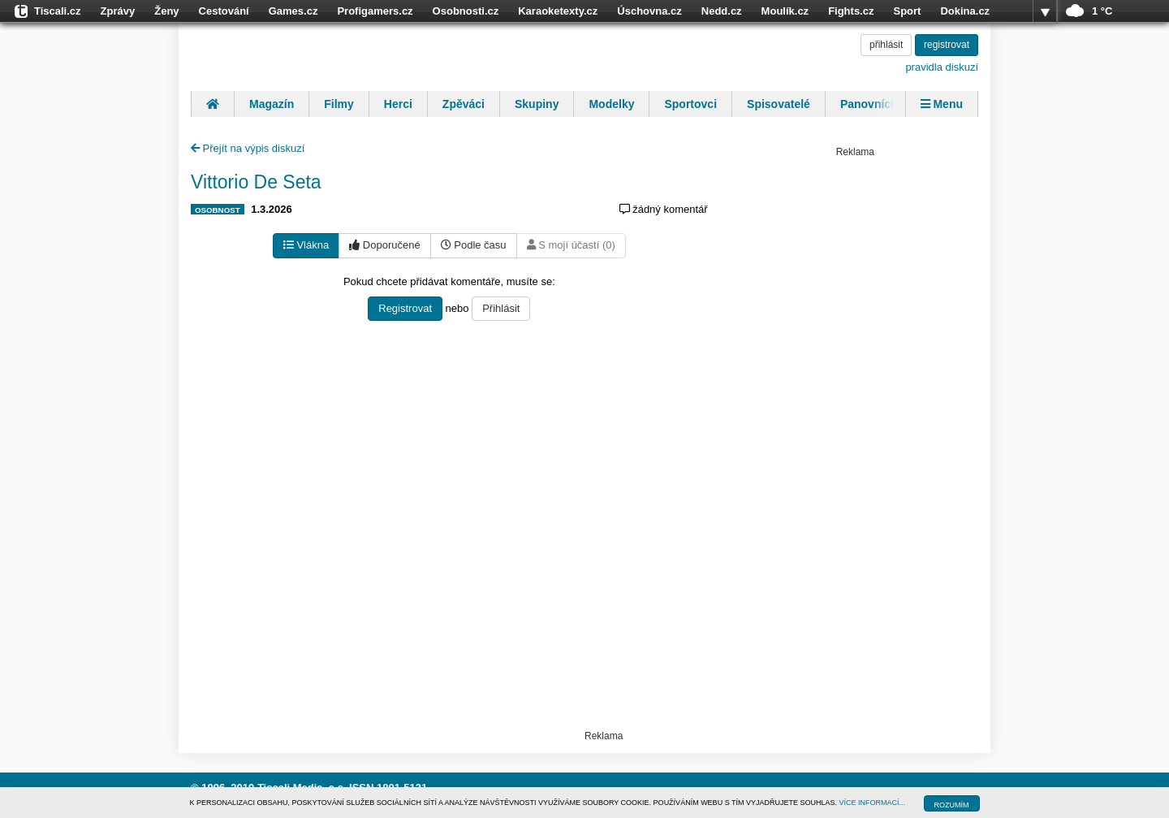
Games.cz (293, 11)
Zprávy (118, 11)
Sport (907, 11)
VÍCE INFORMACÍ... (872, 803)
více (1044, 11)
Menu (942, 103)
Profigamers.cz (374, 11)
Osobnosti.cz (466, 11)
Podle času (474, 245)
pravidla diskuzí (941, 67)
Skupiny (537, 103)
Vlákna (306, 245)
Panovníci (867, 103)
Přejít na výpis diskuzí (247, 148)
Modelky (611, 103)
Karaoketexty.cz (557, 11)
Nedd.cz (721, 11)
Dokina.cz (965, 11)
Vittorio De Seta (256, 182)
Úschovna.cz (649, 11)
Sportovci (690, 103)
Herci (398, 103)
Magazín (271, 103)
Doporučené (384, 245)
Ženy (166, 11)
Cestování (224, 11)
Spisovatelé (778, 103)
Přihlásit (501, 308)
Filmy (339, 103)
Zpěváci (463, 103)
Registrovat (405, 308)
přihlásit (886, 44)
